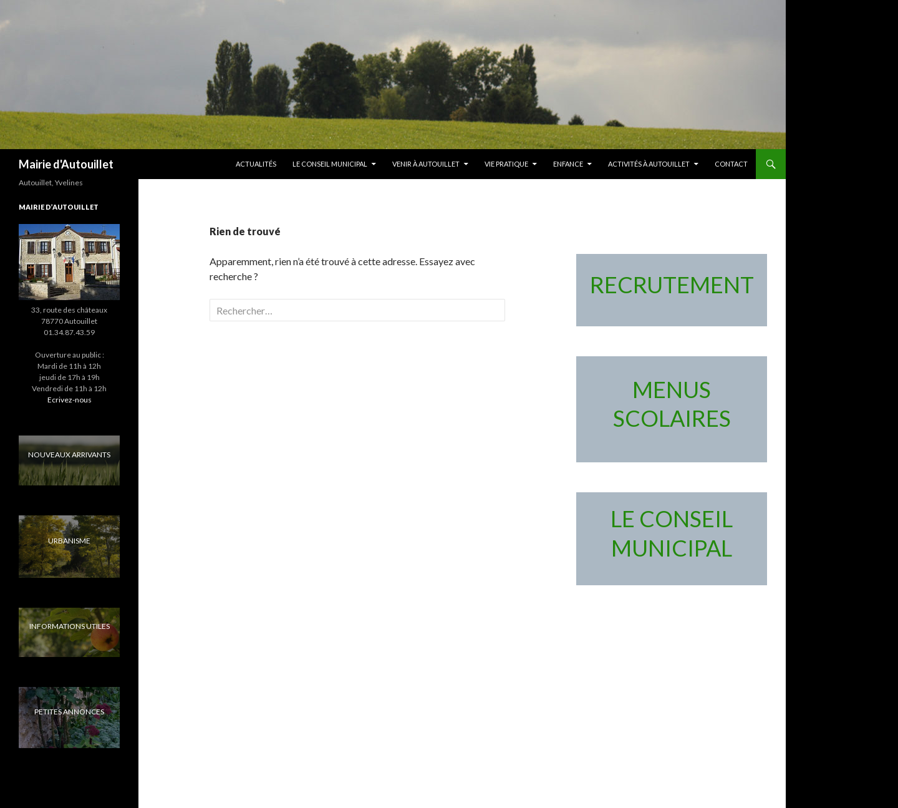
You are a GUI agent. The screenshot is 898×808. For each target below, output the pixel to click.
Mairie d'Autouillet (66, 164)
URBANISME (69, 540)
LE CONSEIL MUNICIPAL (329, 164)
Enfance (568, 164)
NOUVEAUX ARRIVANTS (69, 454)
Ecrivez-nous (69, 399)
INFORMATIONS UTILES (69, 626)
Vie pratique (506, 164)
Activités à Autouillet (649, 164)
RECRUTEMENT (672, 284)
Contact (731, 164)
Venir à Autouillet (426, 164)
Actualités (256, 164)
